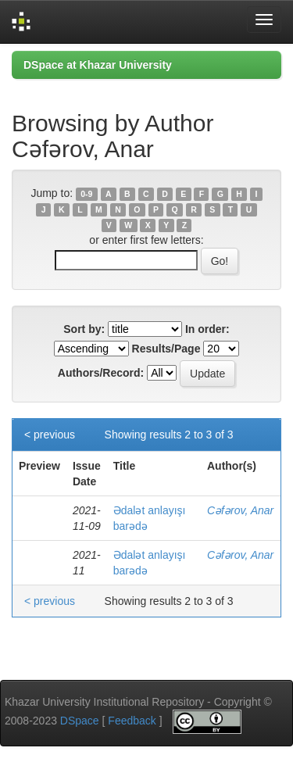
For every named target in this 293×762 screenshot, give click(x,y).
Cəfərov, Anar (240, 510)
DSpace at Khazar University (97, 65)
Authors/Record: (101, 373)
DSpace (79, 720)
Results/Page (166, 348)
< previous (49, 434)
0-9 (86, 194)
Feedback (131, 720)
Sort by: (84, 329)
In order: (207, 329)
